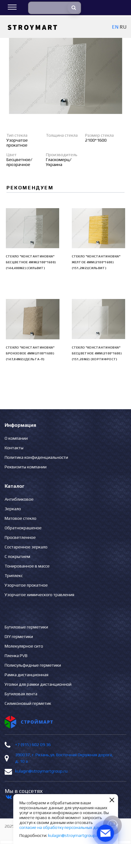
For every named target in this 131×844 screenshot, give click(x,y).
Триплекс (14, 575)
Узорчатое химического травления (39, 594)
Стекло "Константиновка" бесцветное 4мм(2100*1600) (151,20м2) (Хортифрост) (97, 353)
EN (115, 27)
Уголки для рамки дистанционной (38, 684)
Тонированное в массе (27, 565)
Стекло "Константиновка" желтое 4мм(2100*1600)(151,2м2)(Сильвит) (96, 262)
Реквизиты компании (26, 466)
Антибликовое (19, 499)
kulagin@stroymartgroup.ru (41, 771)
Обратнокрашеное (23, 527)
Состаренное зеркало (26, 546)
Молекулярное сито (24, 646)
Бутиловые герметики (26, 626)
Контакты (14, 447)
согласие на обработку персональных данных (63, 827)
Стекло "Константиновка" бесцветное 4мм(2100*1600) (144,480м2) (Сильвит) (31, 262)
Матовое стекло (20, 518)
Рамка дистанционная (26, 674)
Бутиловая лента (21, 693)
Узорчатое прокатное (26, 585)
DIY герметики (19, 636)
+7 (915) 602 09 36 (33, 744)
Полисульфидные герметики (33, 665)
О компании (16, 438)
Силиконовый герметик (28, 703)
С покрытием (17, 556)
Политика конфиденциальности (36, 457)
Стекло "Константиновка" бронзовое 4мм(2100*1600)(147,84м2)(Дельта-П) (30, 353)
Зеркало (13, 508)
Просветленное (20, 537)
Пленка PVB (16, 655)
